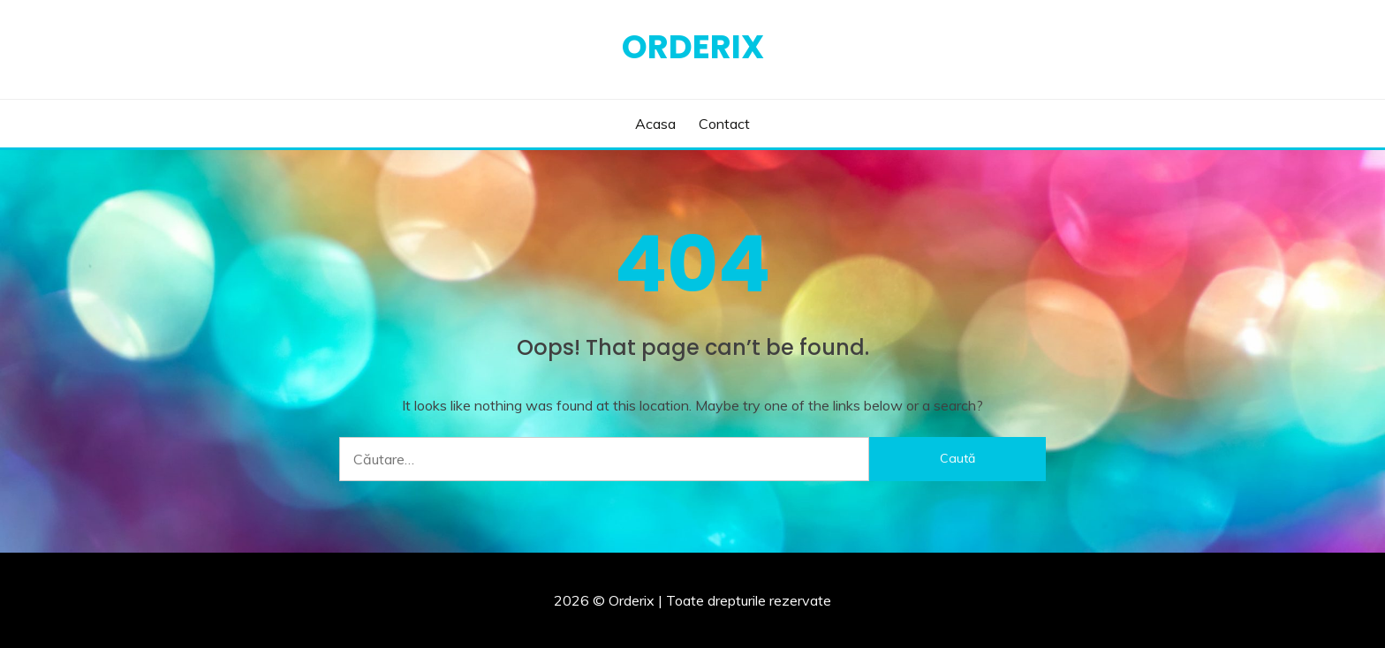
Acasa (655, 123)
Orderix (693, 47)
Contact (724, 123)
